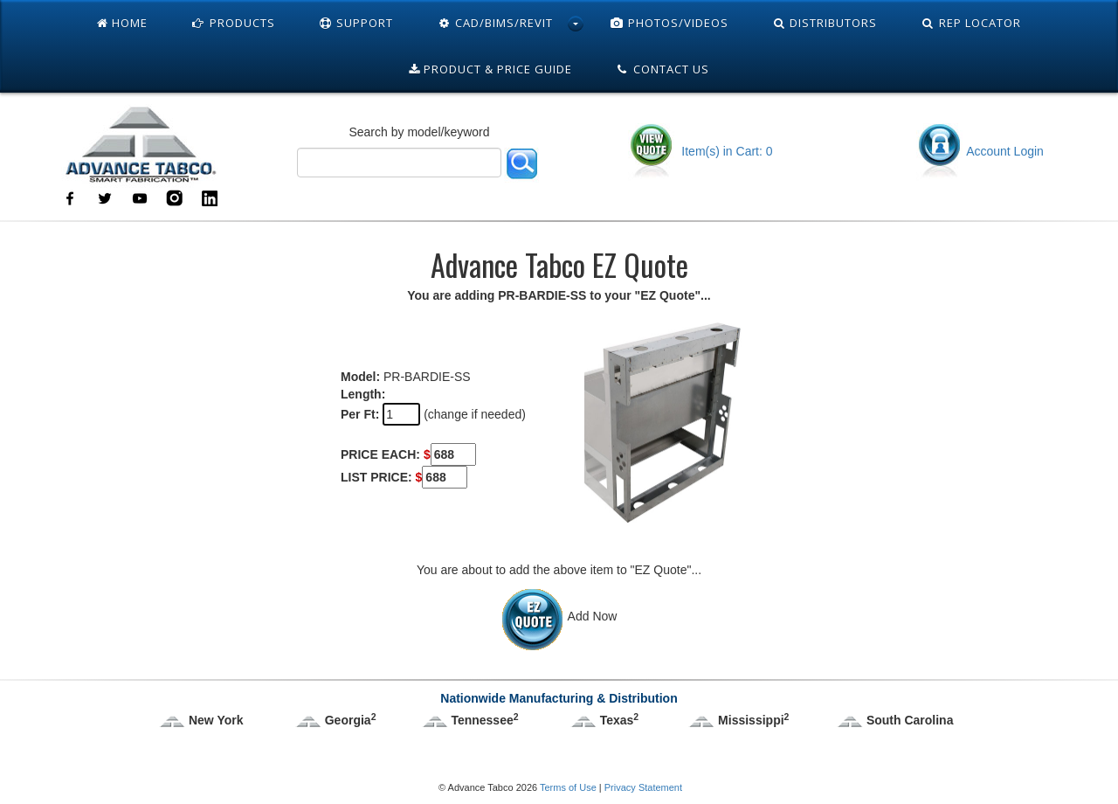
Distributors (825, 23)
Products (233, 23)
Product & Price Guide (490, 69)
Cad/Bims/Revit (495, 23)
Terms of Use (568, 787)
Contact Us (663, 69)
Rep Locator (971, 23)
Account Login (980, 151)
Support (356, 23)
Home (122, 23)
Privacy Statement (643, 787)
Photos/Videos (669, 23)
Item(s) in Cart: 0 (700, 151)
